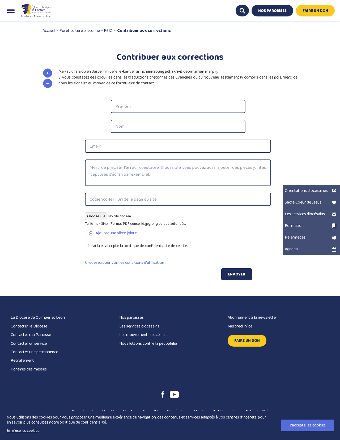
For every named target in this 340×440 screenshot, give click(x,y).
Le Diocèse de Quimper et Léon (38, 317)
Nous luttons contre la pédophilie (148, 343)
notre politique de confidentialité (77, 422)
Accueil (48, 30)
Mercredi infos (240, 326)
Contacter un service (29, 343)
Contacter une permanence (34, 352)
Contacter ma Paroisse (31, 334)
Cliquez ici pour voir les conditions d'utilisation (124, 262)
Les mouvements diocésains (143, 334)
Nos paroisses (131, 317)
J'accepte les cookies (308, 425)
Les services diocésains (139, 326)
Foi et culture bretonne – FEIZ (86, 30)
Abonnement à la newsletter (252, 317)
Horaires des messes (29, 369)
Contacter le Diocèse (29, 326)
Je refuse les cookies (23, 431)
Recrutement (22, 360)
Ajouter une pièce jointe (116, 233)
